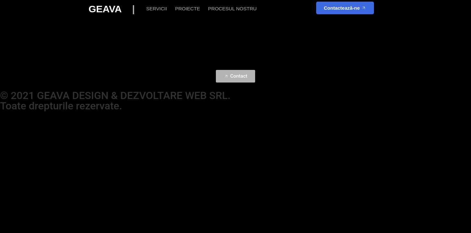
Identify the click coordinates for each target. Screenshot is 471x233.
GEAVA (116, 9)
